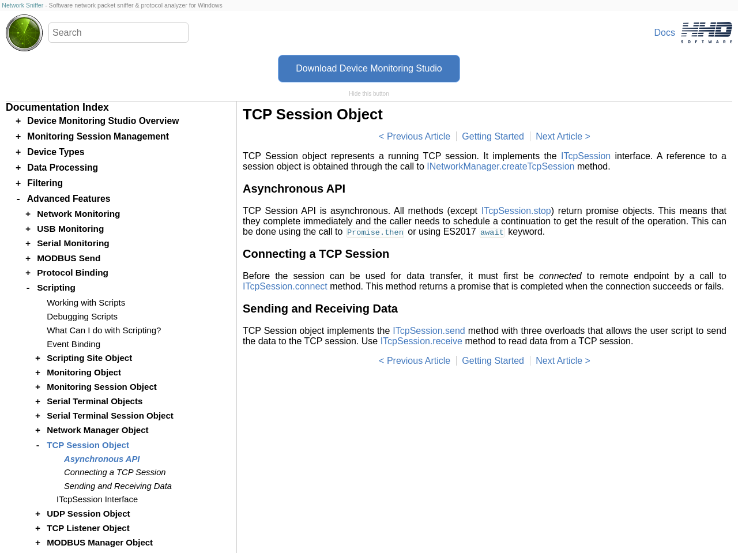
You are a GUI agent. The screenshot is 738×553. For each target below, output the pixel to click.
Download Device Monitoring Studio (369, 68)
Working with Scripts (86, 302)
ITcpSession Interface (97, 499)
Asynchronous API (102, 459)
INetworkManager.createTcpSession (500, 166)
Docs (664, 32)
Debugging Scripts (82, 316)
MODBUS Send (68, 258)
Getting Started (493, 136)
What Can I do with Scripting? (104, 330)
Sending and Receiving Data (118, 486)
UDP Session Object (88, 513)
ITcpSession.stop (516, 211)
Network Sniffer (22, 5)
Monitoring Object (84, 372)
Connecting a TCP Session (115, 472)
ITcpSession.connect (285, 286)
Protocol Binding (72, 272)
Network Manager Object (97, 430)
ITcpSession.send (429, 331)
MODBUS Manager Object (100, 542)
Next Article (559, 136)
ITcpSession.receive (421, 341)
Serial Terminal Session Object (110, 415)
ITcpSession (586, 156)
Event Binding (73, 344)
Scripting (56, 287)
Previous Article (418, 136)
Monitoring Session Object (102, 387)
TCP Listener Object (88, 528)
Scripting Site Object (89, 358)
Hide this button (369, 94)
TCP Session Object (88, 445)
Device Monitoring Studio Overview (103, 121)
